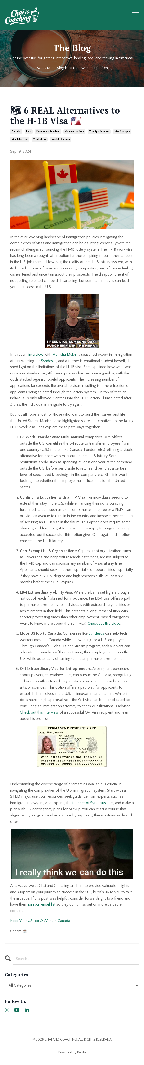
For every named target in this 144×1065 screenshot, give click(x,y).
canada (16, 131)
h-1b (28, 131)
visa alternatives (74, 131)
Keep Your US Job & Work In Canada (40, 921)
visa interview (20, 139)
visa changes (122, 131)
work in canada (61, 139)
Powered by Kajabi (72, 1052)
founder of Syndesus (89, 803)
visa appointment (99, 131)
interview (35, 354)
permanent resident (48, 131)
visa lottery (39, 139)
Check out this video (104, 623)
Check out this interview (39, 712)
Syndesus (48, 361)
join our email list (41, 904)
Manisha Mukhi (64, 354)
